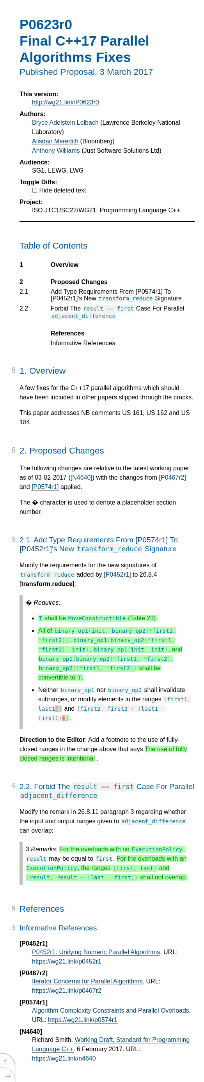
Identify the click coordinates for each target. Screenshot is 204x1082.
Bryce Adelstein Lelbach (65, 122)
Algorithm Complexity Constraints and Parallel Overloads (110, 1010)
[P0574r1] (45, 487)
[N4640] (81, 477)
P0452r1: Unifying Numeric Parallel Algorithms (96, 952)
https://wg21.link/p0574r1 (82, 1020)
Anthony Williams (56, 150)
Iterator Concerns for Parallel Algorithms (87, 981)
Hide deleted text (62, 190)
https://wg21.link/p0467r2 (66, 990)
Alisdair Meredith (55, 141)
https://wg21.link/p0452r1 (66, 961)
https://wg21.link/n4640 (64, 1058)
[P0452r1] (36, 549)
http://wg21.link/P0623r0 (65, 102)
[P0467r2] (172, 477)
